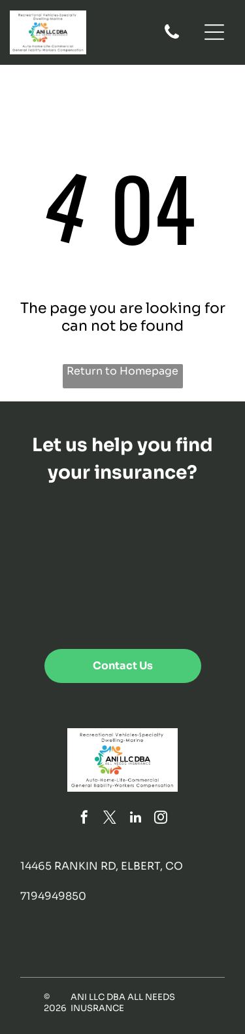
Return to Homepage (122, 371)
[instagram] (161, 818)
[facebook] (84, 818)
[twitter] (110, 818)
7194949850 (53, 896)
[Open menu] (214, 32)
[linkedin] (135, 818)
